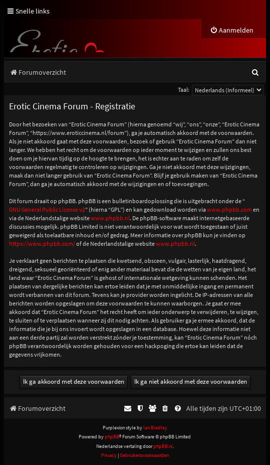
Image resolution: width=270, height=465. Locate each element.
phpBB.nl (163, 446)
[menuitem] (231, 30)
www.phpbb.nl (110, 218)
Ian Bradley (155, 427)
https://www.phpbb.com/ (42, 243)
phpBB (112, 436)
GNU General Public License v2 (47, 209)
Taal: (183, 89)
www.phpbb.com (229, 209)
